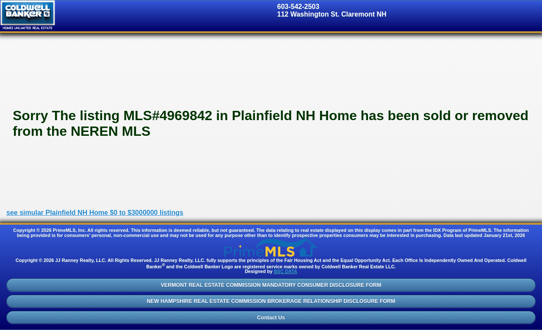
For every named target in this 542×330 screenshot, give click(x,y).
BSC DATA (285, 271)
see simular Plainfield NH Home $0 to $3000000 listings (94, 212)
